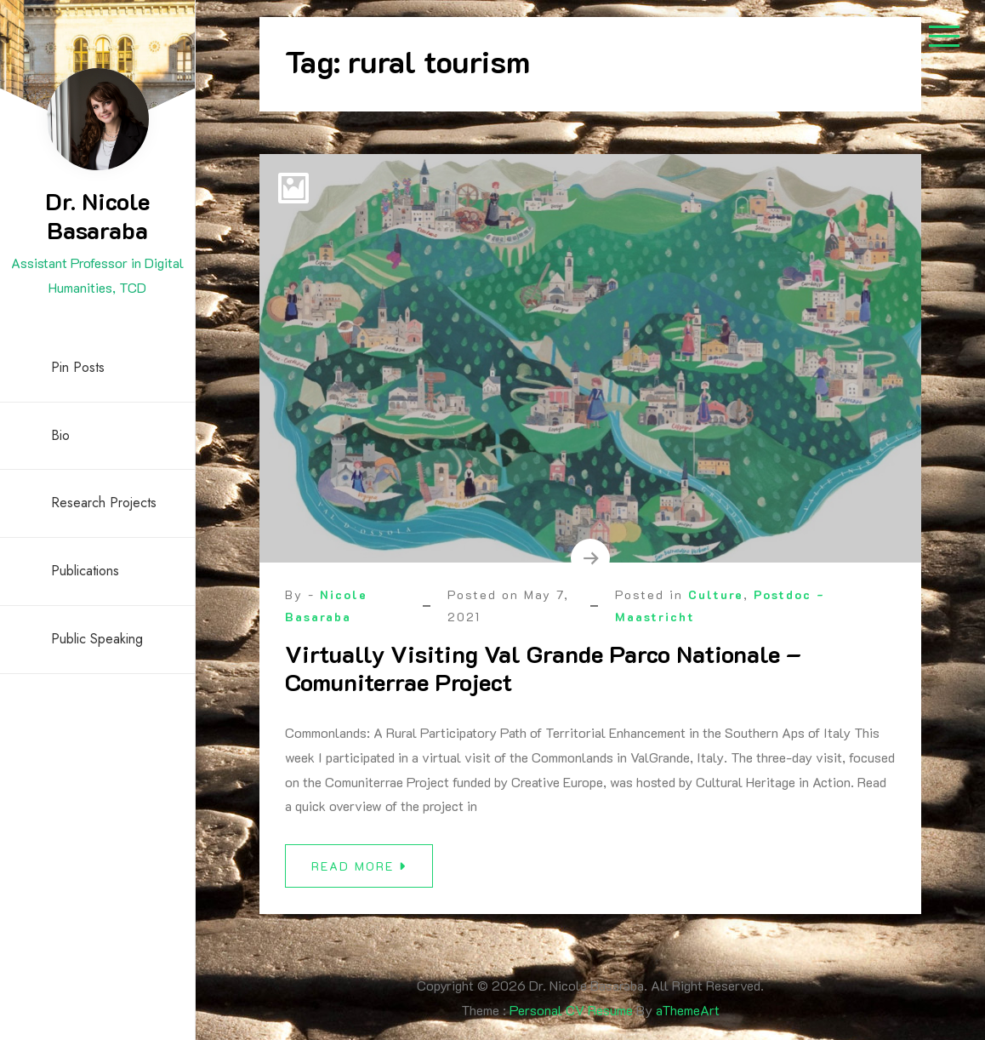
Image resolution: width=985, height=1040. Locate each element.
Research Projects (104, 502)
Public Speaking (97, 639)
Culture (715, 594)
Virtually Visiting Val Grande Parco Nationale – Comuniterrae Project (543, 668)
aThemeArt (688, 1010)
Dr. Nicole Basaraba (97, 215)
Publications (85, 570)
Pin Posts (78, 367)
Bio (60, 435)
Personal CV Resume (571, 1010)
